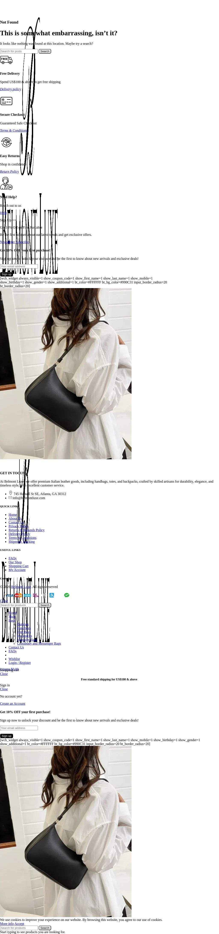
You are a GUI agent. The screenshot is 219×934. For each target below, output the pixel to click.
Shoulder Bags (27, 639)
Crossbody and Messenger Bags (39, 643)
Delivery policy (10, 89)
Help (3, 213)
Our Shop (15, 562)
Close (4, 601)
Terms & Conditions (14, 130)
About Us (15, 518)
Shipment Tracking (22, 541)
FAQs (12, 558)
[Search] (19, 51)
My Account (17, 570)
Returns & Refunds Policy (26, 530)
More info (7, 923)
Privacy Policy (19, 526)
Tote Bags (24, 632)
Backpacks (24, 636)
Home (13, 514)
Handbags (24, 628)
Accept (19, 923)
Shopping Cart (18, 566)
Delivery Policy (19, 534)
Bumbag (23, 624)
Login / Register (20, 663)
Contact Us (16, 522)
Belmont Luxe (21, 587)
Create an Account (12, 703)
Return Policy (9, 171)
